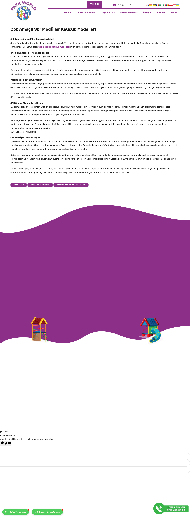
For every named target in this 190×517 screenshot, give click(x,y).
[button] (15, 512)
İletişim (147, 13)
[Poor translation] (7, 443)
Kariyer (161, 13)
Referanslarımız (129, 13)
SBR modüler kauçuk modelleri (71, 185)
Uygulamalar (108, 13)
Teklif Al (175, 13)
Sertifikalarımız (86, 13)
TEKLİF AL (95, 4)
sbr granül (19, 185)
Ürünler (68, 13)
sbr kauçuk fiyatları (40, 185)
